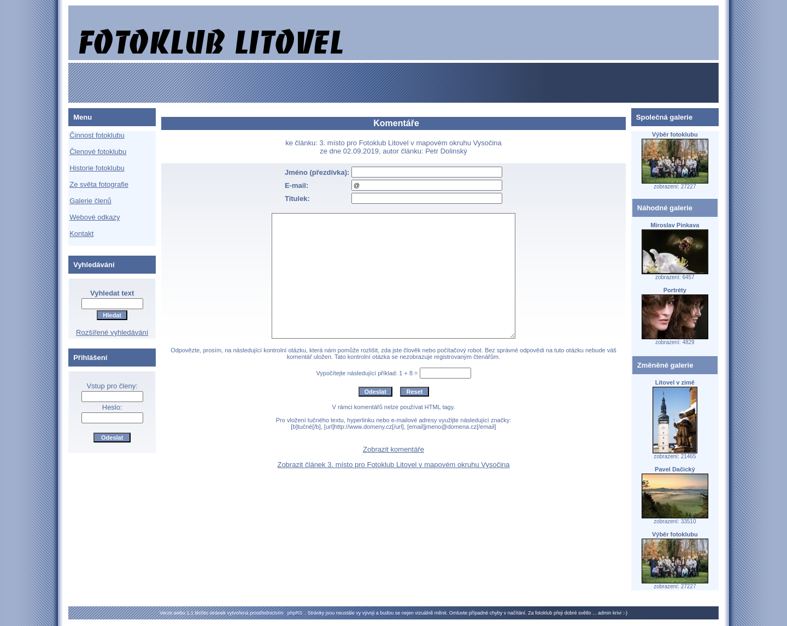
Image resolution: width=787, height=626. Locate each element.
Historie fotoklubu (96, 168)
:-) (624, 613)
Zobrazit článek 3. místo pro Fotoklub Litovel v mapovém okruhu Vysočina (393, 464)
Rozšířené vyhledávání (112, 332)
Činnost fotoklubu (96, 135)
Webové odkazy (94, 217)
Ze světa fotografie (98, 184)
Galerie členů (90, 201)
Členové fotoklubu (97, 151)
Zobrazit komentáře (393, 449)
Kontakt (81, 233)
